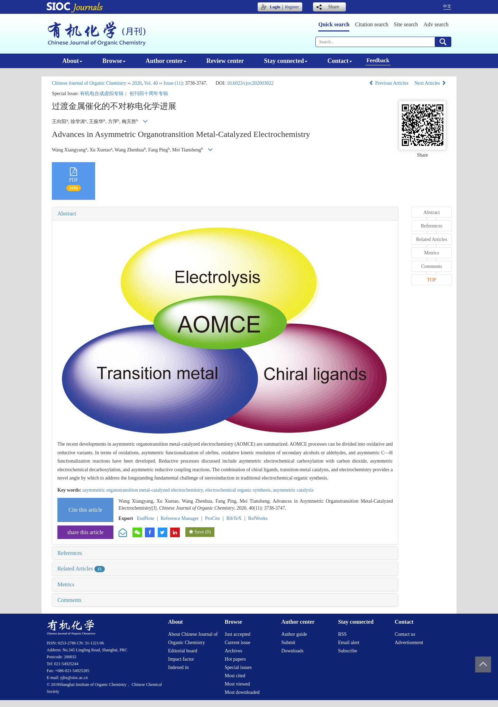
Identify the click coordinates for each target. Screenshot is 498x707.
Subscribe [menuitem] (347, 650)
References (69, 553)
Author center (166, 60)
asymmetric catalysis (293, 490)
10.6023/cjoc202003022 (250, 83)
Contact (340, 60)
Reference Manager (179, 518)
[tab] (225, 213)
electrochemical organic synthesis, (239, 490)
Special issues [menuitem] (238, 667)
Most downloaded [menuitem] (242, 692)
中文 (447, 6)
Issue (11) (173, 83)
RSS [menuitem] (342, 634)
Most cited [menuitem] (235, 675)
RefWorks (257, 518)
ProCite (212, 518)
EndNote (145, 518)
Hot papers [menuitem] (235, 659)
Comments (69, 600)
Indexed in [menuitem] (178, 667)
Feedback (378, 60)
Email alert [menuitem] (348, 642)
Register (292, 6)
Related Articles (81, 568)
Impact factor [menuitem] (181, 659)
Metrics (65, 584)
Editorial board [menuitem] (182, 650)
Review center (225, 60)
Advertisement (409, 642)
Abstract (66, 213)
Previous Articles (389, 83)
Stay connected (285, 60)
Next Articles (430, 83)
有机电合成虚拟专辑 (101, 93)
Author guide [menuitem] (294, 634)
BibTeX (234, 518)
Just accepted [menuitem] (237, 634)
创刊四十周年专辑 (148, 93)
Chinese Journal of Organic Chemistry (89, 83)
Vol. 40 (151, 83)
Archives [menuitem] (233, 650)
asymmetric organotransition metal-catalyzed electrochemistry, (143, 490)
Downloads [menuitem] (293, 650)
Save (199, 531)
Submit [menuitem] (288, 642)
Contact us (405, 634)
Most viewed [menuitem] (237, 684)
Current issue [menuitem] (237, 642)
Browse (114, 60)
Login (275, 6)
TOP (431, 279)
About (72, 60)
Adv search (436, 24)
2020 (136, 83)
